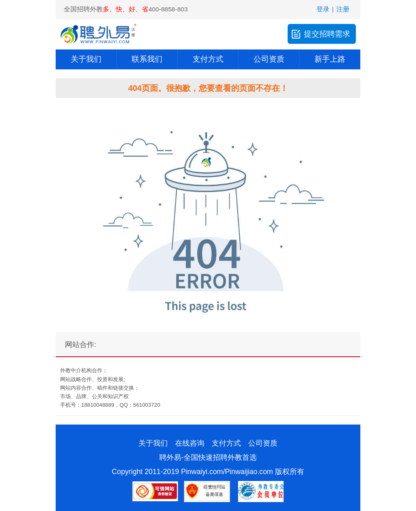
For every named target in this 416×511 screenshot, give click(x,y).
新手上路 (329, 59)
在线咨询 (189, 443)
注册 (342, 9)
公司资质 (269, 59)
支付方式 (208, 59)
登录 (322, 9)
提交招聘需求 (320, 33)
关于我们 (86, 59)
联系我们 (147, 59)
